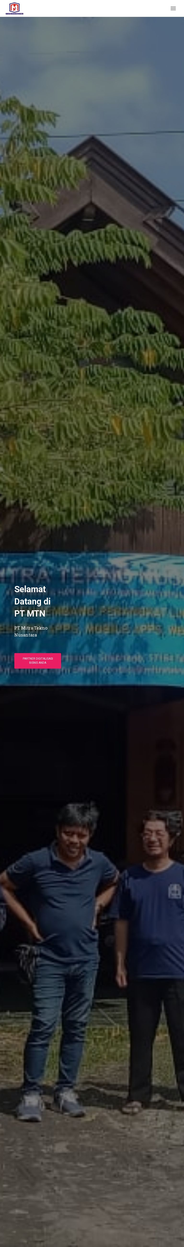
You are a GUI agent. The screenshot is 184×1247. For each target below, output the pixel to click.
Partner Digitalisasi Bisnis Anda (38, 660)
